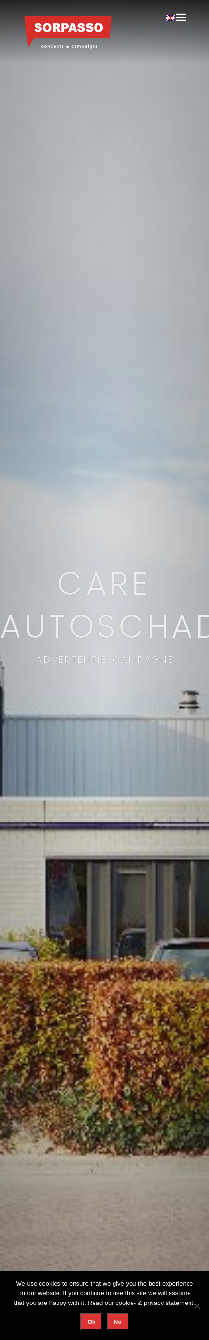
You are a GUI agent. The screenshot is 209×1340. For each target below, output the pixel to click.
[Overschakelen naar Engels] (170, 17)
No (118, 1322)
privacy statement (168, 1302)
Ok (91, 1322)
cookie (124, 1302)
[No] (197, 1306)
